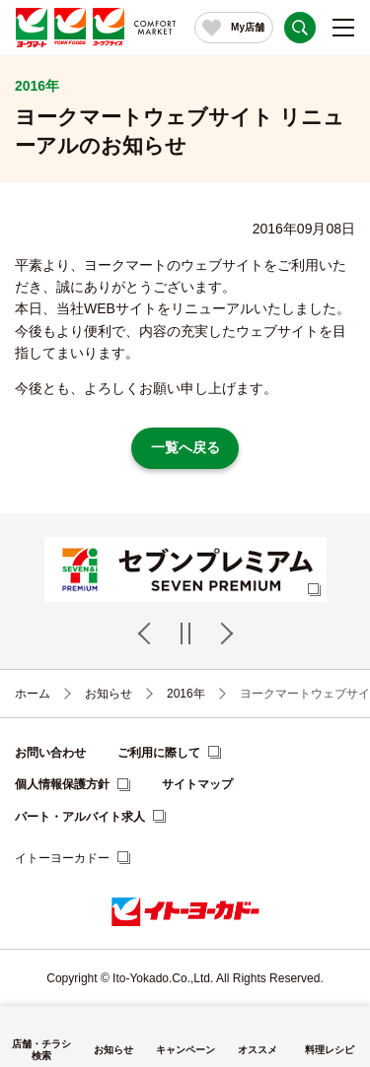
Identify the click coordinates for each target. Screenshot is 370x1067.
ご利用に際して (158, 753)
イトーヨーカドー (62, 858)
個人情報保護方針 (62, 784)
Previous (147, 633)
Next (224, 633)
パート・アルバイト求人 (80, 817)
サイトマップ (197, 784)
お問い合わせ (50, 753)
